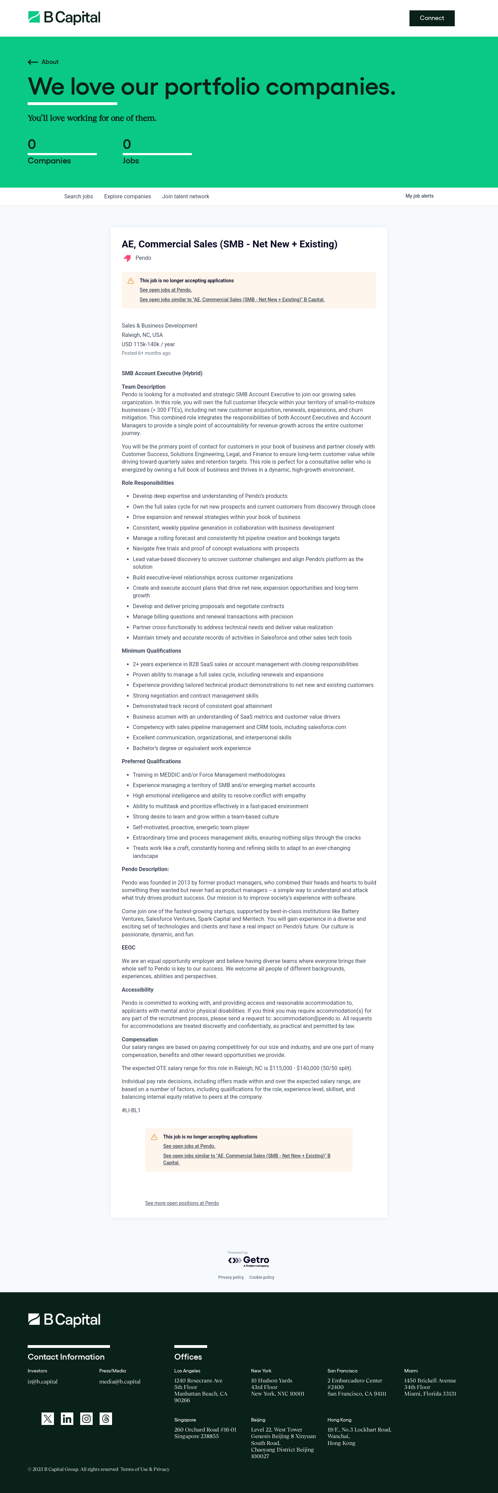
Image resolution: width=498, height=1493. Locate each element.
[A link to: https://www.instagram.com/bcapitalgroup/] (86, 1418)
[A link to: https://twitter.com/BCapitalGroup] (48, 1418)
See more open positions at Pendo (182, 1203)
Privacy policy (231, 1277)
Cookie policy (261, 1277)
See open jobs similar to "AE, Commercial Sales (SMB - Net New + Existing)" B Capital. (232, 299)
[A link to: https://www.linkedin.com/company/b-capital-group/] (67, 1418)
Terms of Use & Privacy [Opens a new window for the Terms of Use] (144, 1469)
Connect (432, 18)
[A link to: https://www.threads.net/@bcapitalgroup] (106, 1418)
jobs (78, 196)
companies (127, 196)
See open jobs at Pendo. (166, 290)
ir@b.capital (43, 1381)
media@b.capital (120, 1381)
